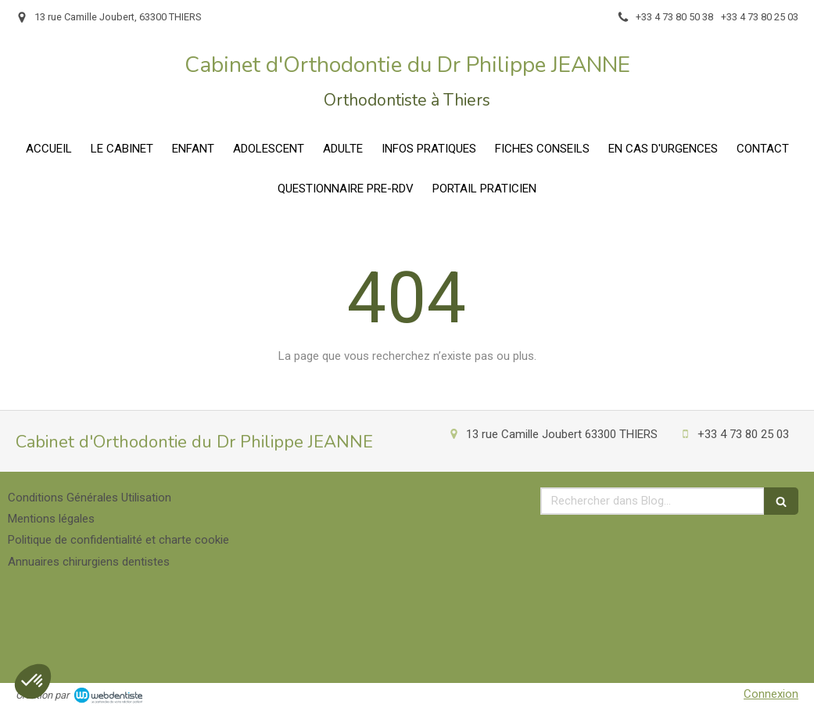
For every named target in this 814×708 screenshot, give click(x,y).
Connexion (771, 694)
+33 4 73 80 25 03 (743, 434)
